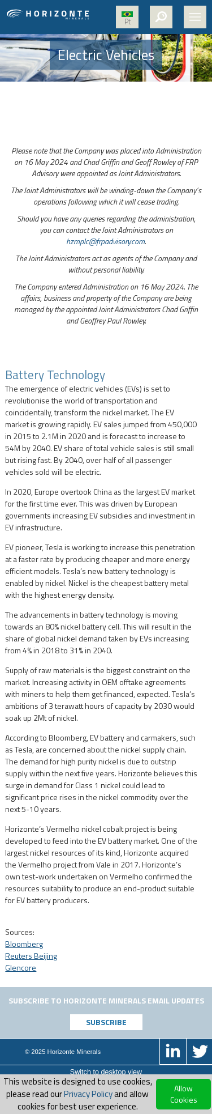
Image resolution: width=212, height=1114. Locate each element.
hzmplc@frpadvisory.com (105, 241)
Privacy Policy (88, 1093)
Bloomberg (24, 944)
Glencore (20, 967)
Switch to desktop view (106, 1072)
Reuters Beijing (31, 956)
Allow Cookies (183, 1094)
